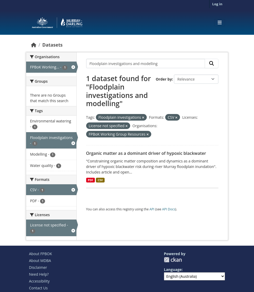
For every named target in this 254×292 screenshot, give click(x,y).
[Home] (33, 45)
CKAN (173, 260)
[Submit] (211, 63)
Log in (217, 4)
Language (173, 269)
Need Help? (39, 274)
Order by (164, 79)
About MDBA (40, 260)
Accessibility (39, 281)
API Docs (168, 209)
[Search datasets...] (145, 63)
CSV (100, 180)
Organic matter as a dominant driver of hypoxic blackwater (146, 153)
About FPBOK (40, 253)
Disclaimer (38, 267)
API (151, 209)
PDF (90, 180)
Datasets (52, 45)
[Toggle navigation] (219, 22)
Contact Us (38, 287)
